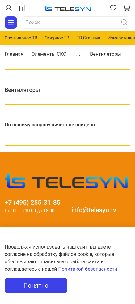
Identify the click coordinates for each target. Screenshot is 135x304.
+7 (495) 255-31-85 (33, 202)
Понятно (36, 285)
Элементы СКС (49, 54)
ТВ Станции (88, 37)
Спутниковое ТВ (21, 37)
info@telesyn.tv (93, 210)
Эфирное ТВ (57, 37)
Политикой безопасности (87, 269)
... (78, 54)
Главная (14, 54)
